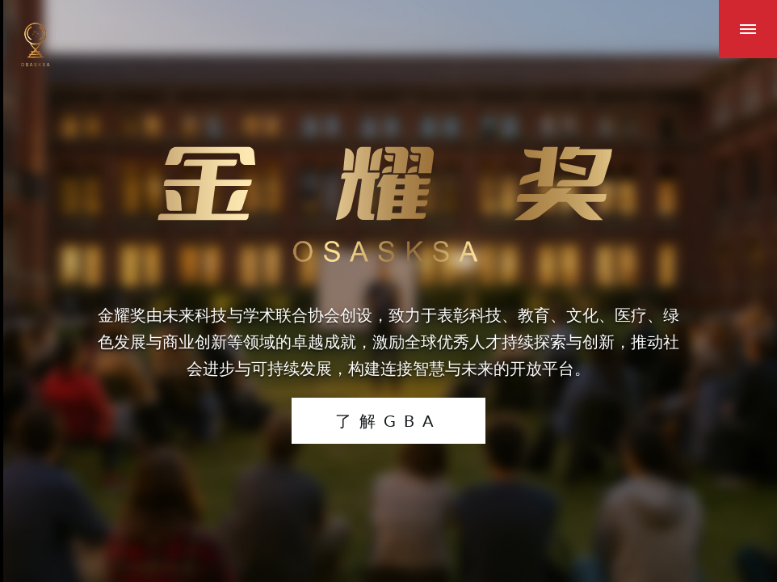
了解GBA (388, 420)
